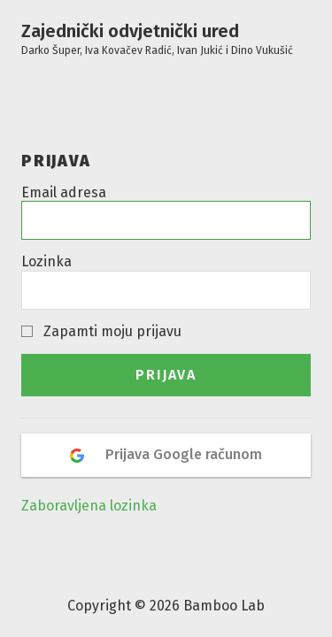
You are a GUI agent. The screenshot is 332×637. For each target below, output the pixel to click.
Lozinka (46, 261)
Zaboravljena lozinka (89, 505)
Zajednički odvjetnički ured (157, 39)
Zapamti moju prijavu (112, 332)
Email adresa (63, 192)
